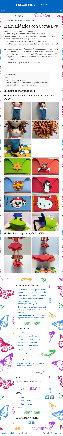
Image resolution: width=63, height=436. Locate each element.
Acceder (21, 397)
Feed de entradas (24, 401)
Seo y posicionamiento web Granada (30, 364)
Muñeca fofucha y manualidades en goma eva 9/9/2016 (29, 82)
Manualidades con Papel (27, 342)
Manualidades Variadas (26, 349)
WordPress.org (23, 407)
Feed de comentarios (26, 404)
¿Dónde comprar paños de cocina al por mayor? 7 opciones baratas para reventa (32, 309)
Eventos (21, 333)
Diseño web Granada (24, 366)
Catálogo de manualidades (16, 80)
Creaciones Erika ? (31, 5)
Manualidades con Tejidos (28, 346)
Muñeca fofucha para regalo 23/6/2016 (23, 85)
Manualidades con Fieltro (27, 336)
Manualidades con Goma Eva (29, 339)
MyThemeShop (56, 433)
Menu (3, 11)
